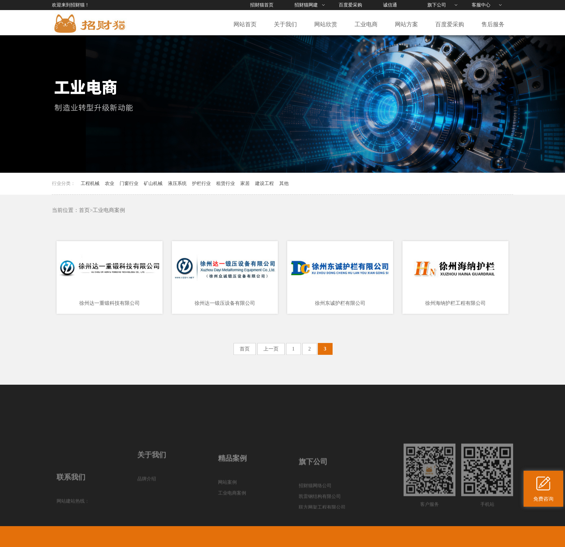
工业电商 (366, 24)
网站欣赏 (325, 24)
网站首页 (245, 24)
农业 (109, 183)
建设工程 (264, 183)
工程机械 (90, 183)
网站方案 (406, 24)
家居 (245, 183)
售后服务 (492, 24)
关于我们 (285, 24)
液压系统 (177, 183)
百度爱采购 (350, 5)
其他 (284, 183)
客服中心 (481, 5)
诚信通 (390, 5)
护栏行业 (201, 183)
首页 (84, 210)
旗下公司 (436, 5)
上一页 (271, 350)
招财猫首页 (261, 5)
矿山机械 (153, 183)
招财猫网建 (306, 5)
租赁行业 (225, 183)
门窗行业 (129, 183)
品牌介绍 (146, 507)
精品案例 (232, 489)
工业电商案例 (109, 210)
